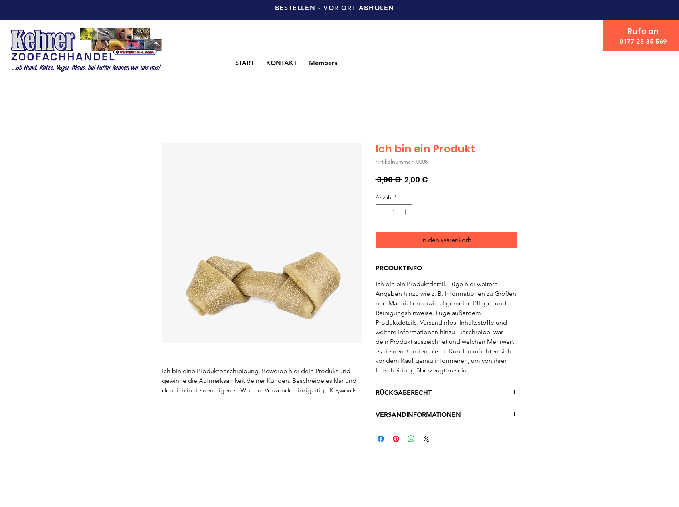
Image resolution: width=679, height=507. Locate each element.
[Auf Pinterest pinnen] (396, 439)
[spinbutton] (394, 212)
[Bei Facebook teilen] (381, 439)
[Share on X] (426, 439)
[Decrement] (382, 212)
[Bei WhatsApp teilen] (411, 439)
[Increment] (406, 212)
